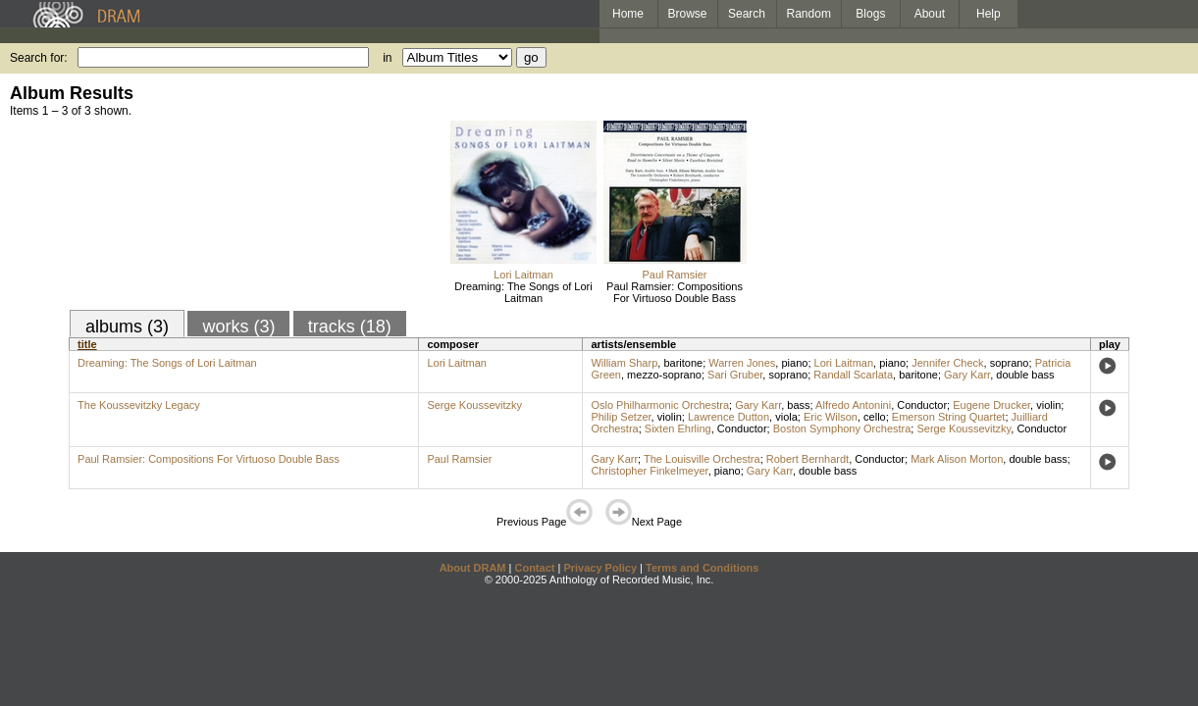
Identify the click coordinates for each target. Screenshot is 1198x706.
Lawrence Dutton (728, 417)
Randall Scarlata (853, 374)
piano (794, 363)
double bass (1025, 374)
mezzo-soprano (664, 374)
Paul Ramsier (674, 274)
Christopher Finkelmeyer (649, 471)
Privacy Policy (600, 568)
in (387, 58)
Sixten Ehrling (678, 428)
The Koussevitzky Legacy (139, 405)
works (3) (238, 326)
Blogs (870, 14)
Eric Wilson (831, 417)
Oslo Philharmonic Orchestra (660, 405)
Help (988, 14)
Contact (534, 568)
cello (874, 417)
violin (1048, 405)
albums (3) (127, 326)
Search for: (39, 58)
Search (746, 14)
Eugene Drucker (991, 405)
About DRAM (473, 568)
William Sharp (624, 363)
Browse (687, 14)
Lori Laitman (523, 274)
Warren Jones (741, 363)
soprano (1009, 363)
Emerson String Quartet (949, 417)
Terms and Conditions (702, 568)
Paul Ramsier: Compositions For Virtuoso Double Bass (674, 292)
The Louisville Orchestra (702, 459)
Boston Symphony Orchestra (842, 428)
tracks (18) (349, 326)
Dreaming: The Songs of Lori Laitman (523, 292)
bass (798, 405)
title (87, 344)
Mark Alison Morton (957, 459)
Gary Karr (967, 374)
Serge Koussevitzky (474, 405)
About (929, 14)
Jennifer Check (947, 363)
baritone (683, 363)
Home (628, 14)
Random (809, 14)
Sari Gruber (734, 374)
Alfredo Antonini (853, 405)
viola (786, 417)
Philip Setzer (621, 417)
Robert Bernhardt (807, 459)
